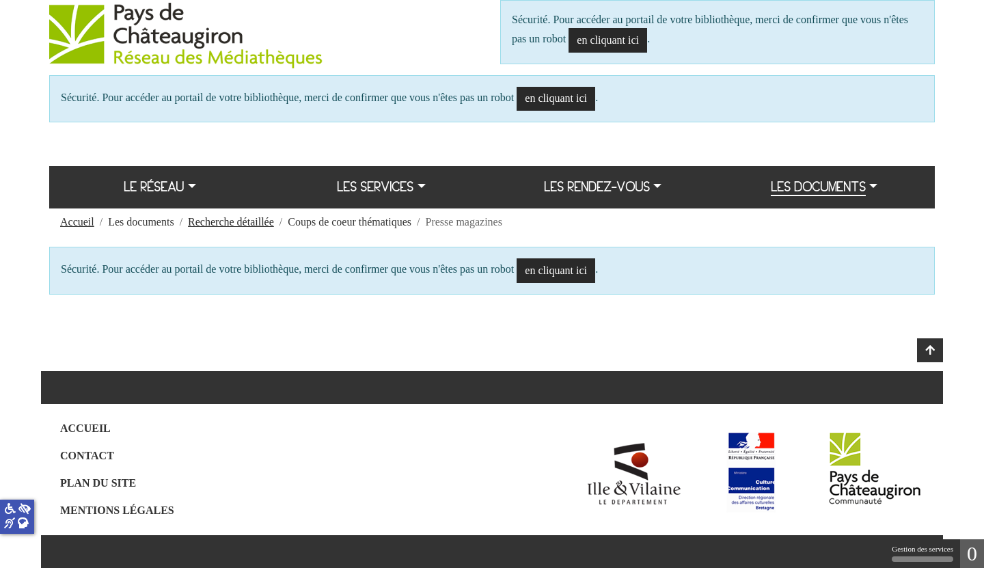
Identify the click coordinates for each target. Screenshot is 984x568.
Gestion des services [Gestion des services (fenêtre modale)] (922, 553)
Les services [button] (375, 187)
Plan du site (98, 483)
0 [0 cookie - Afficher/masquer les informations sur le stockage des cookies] (972, 553)
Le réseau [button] (154, 187)
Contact (87, 455)
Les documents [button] (818, 187)
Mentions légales (117, 510)
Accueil (85, 428)
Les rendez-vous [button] (597, 187)
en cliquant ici (608, 40)
